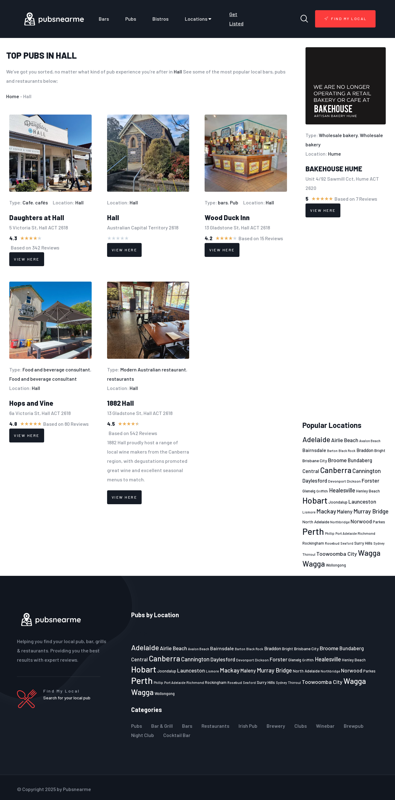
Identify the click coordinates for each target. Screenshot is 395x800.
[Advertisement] (345, 319)
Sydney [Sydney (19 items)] (379, 543)
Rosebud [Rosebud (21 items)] (332, 543)
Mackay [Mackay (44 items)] (326, 511)
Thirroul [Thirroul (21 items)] (308, 554)
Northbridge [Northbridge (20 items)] (340, 522)
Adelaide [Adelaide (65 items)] (316, 439)
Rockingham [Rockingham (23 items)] (313, 543)
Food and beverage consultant (56, 369)
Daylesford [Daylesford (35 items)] (314, 480)
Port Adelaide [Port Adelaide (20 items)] (346, 533)
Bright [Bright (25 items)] (379, 450)
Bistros (160, 19)
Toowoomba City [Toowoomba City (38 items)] (336, 553)
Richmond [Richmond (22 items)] (366, 533)
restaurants (120, 379)
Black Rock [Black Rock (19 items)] (347, 451)
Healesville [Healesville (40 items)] (342, 490)
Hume (334, 154)
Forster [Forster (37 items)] (370, 480)
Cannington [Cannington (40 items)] (366, 470)
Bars (104, 19)
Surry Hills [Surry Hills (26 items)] (363, 543)
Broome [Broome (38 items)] (337, 460)
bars (223, 202)
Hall (66, 55)
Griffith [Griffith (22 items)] (322, 491)
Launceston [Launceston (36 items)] (362, 501)
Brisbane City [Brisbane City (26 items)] (314, 460)
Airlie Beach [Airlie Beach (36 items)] (344, 440)
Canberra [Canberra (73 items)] (335, 470)
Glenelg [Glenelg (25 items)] (308, 490)
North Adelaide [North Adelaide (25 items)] (315, 521)
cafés (41, 202)
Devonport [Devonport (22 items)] (337, 481)
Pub (234, 202)
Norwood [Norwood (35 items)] (361, 521)
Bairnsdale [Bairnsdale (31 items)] (314, 450)
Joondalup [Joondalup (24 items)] (337, 502)
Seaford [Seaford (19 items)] (346, 543)
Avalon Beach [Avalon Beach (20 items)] (369, 441)
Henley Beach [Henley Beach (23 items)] (368, 490)
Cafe (28, 202)
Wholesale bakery (338, 135)
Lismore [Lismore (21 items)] (308, 512)
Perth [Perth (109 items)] (313, 531)
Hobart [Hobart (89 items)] (314, 500)
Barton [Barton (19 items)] (332, 451)
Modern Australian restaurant (153, 369)
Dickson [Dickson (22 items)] (354, 481)
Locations (199, 18)
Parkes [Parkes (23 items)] (379, 521)
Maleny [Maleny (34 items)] (344, 511)
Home (12, 96)
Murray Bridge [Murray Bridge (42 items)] (371, 511)
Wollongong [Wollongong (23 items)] (336, 565)
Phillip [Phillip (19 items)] (330, 533)
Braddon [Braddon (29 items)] (364, 450)
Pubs (130, 19)
